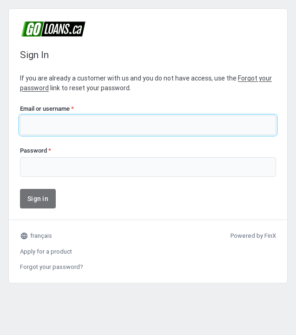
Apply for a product (46, 251)
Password (35, 150)
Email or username (47, 108)
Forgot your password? (51, 267)
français (36, 236)
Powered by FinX (253, 236)
